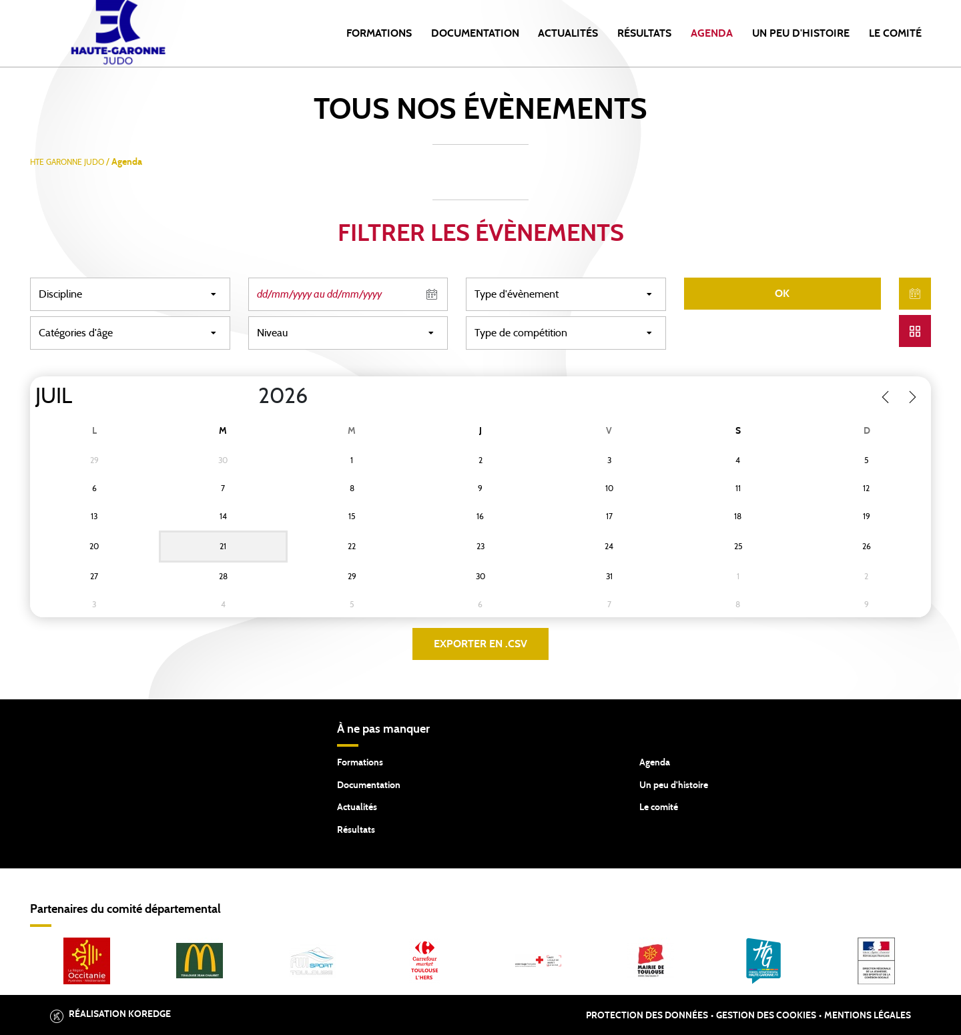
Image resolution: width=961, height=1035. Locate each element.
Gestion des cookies (766, 1015)
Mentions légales (867, 1015)
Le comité (895, 33)
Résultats (644, 33)
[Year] (247, 396)
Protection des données (647, 1015)
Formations (379, 33)
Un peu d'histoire (801, 33)
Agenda (712, 33)
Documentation (475, 33)
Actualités (568, 33)
